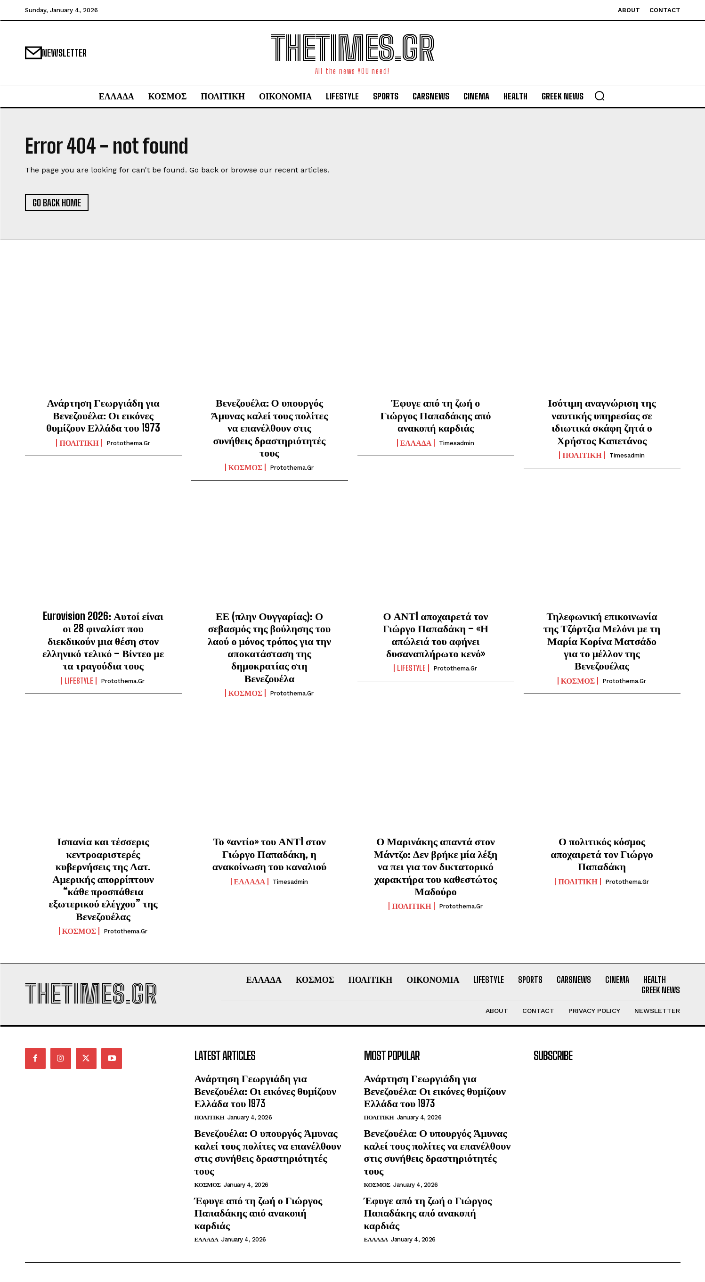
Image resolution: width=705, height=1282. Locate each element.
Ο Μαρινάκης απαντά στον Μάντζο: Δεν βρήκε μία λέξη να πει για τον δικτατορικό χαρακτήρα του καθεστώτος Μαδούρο (435, 866)
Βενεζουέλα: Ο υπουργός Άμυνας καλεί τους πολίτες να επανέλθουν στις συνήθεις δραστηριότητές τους (269, 428)
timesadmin (456, 443)
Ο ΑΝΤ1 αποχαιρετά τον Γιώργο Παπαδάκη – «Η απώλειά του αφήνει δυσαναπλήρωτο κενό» (435, 635)
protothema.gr (128, 443)
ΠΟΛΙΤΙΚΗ (78, 443)
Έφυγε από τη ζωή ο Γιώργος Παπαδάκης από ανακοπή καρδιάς (435, 415)
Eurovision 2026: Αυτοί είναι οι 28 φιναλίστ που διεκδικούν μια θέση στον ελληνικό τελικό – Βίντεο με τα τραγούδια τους (103, 641)
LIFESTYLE (79, 681)
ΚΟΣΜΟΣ (245, 468)
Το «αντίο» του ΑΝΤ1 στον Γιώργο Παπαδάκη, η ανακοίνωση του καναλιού (269, 854)
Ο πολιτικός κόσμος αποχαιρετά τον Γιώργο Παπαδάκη (602, 854)
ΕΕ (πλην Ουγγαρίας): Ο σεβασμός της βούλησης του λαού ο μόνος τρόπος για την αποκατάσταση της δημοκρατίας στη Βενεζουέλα (269, 647)
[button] (599, 95)
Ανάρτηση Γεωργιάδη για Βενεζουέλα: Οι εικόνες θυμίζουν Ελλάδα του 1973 (103, 415)
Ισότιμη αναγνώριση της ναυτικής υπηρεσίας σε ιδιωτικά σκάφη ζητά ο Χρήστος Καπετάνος (602, 422)
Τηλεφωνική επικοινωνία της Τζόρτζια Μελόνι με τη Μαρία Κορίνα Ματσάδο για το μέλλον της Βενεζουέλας (602, 641)
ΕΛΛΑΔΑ (416, 443)
